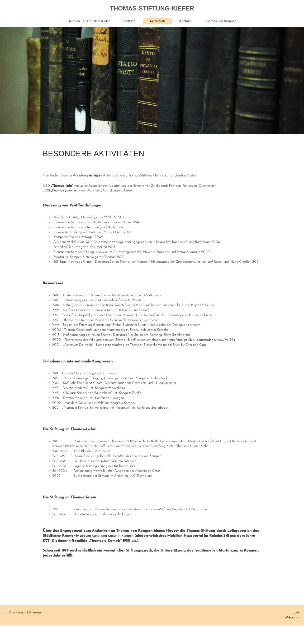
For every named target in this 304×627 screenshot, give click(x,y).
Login (296, 612)
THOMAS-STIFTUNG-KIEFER (152, 8)
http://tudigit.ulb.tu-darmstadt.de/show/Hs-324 (202, 340)
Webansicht (292, 617)
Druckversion (15, 612)
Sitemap (35, 612)
